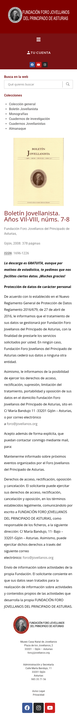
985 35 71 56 (38, 679)
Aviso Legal (38, 691)
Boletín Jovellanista (23, 109)
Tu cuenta (38, 53)
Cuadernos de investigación (29, 119)
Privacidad (38, 694)
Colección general (22, 104)
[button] (38, 39)
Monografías (18, 114)
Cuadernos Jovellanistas (27, 124)
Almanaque (17, 129)
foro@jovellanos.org (22, 424)
